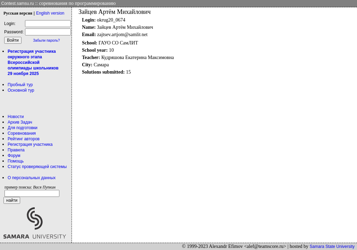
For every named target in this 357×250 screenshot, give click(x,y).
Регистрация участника (30, 144)
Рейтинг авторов (24, 138)
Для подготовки (23, 127)
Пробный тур (20, 84)
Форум (14, 155)
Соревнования (22, 133)
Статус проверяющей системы (37, 166)
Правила (16, 150)
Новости (16, 116)
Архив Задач (20, 122)
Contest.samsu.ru (17, 3)
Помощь (16, 161)
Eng (50, 13)
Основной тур (21, 90)
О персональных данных (32, 177)
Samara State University (332, 246)
